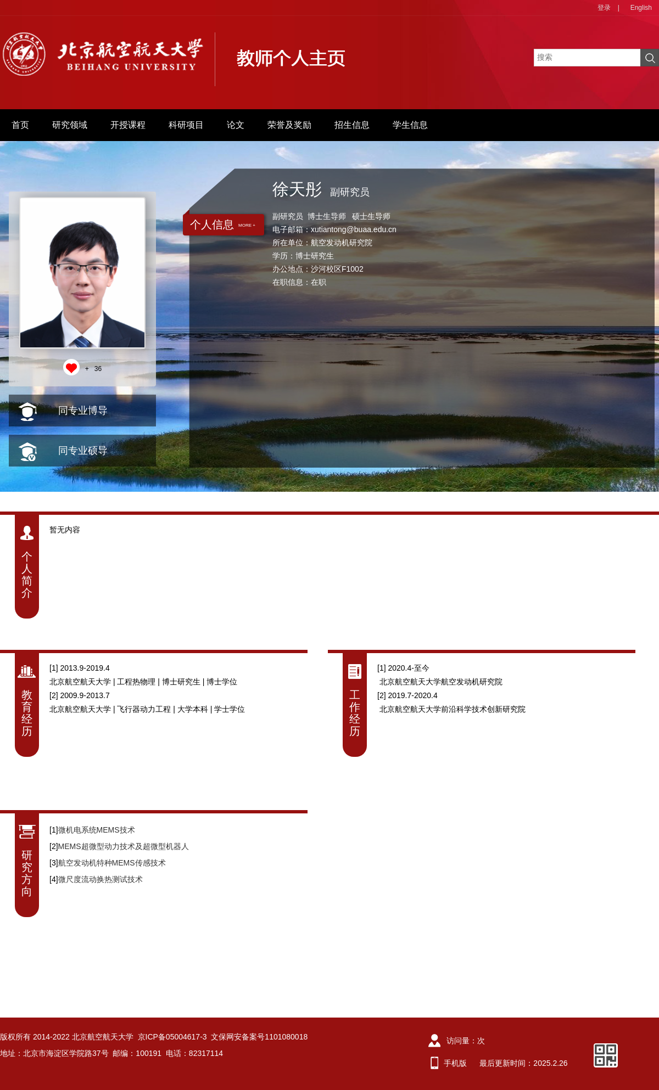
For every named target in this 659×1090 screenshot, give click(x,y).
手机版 (455, 1063)
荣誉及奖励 (289, 125)
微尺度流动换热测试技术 (100, 879)
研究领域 (69, 125)
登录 (604, 8)
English (641, 8)
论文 (235, 125)
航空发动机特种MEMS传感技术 (112, 862)
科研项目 (186, 125)
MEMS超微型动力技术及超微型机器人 (123, 846)
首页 (20, 125)
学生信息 (410, 125)
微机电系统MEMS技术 (96, 829)
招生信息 (352, 125)
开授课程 (128, 125)
